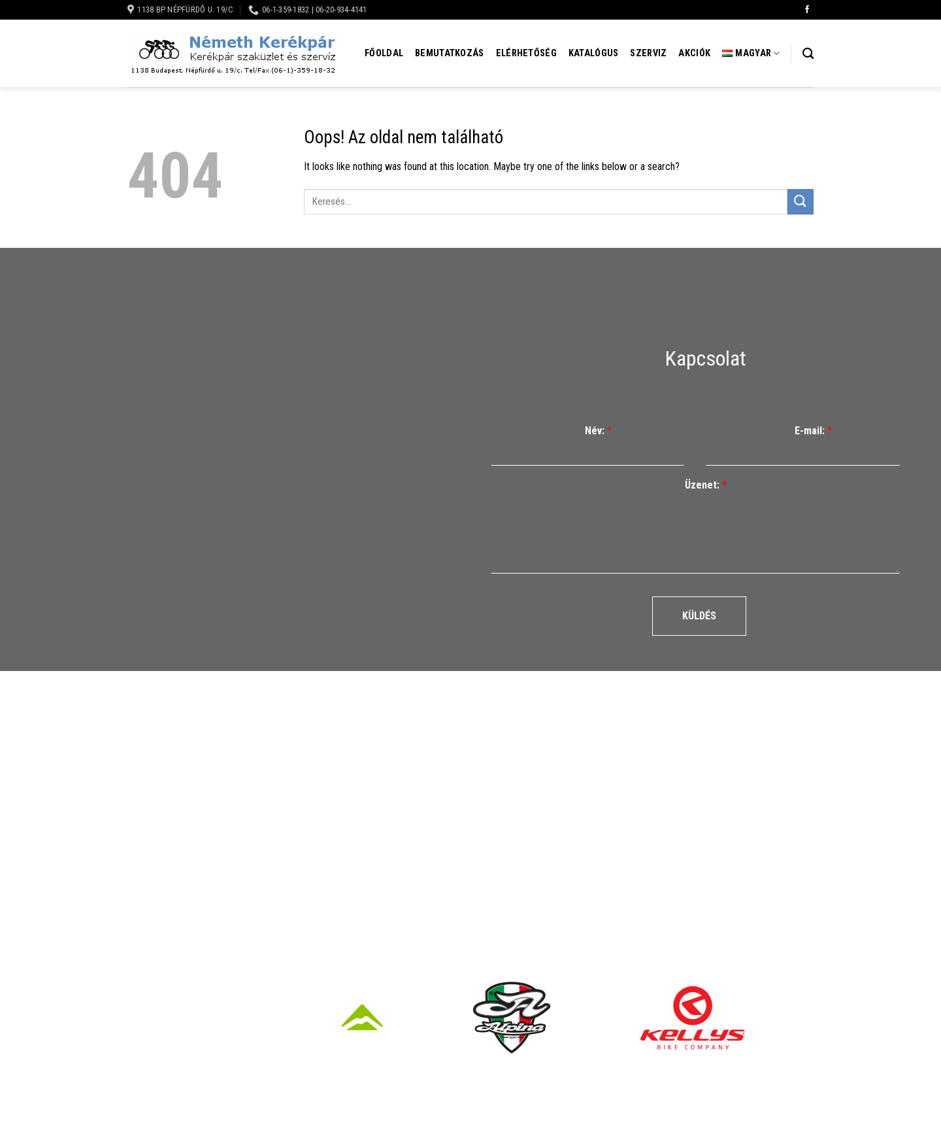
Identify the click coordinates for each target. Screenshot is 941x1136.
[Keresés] (808, 54)
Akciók (694, 53)
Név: (598, 430)
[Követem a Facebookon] (807, 9)
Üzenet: (706, 485)
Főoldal (384, 53)
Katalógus (594, 53)
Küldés (699, 616)
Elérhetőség (526, 53)
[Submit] (800, 202)
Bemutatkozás (449, 53)
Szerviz (648, 53)
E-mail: (813, 430)
